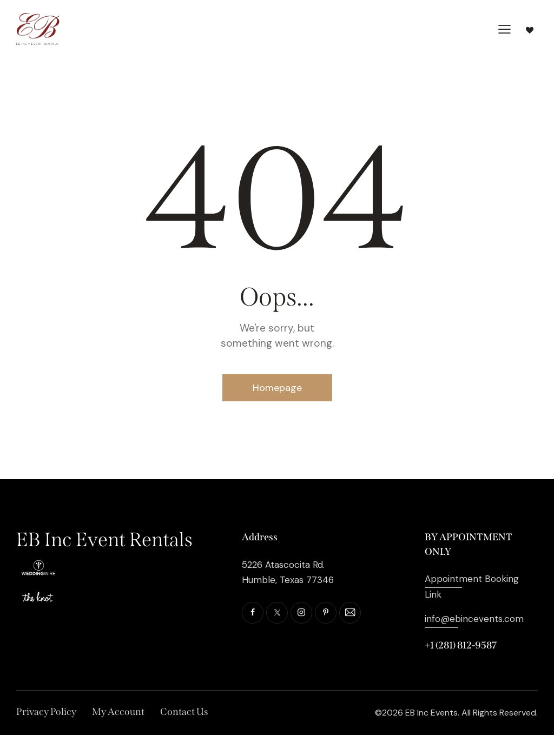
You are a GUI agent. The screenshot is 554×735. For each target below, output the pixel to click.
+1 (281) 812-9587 (461, 645)
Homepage (277, 387)
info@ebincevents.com (474, 619)
